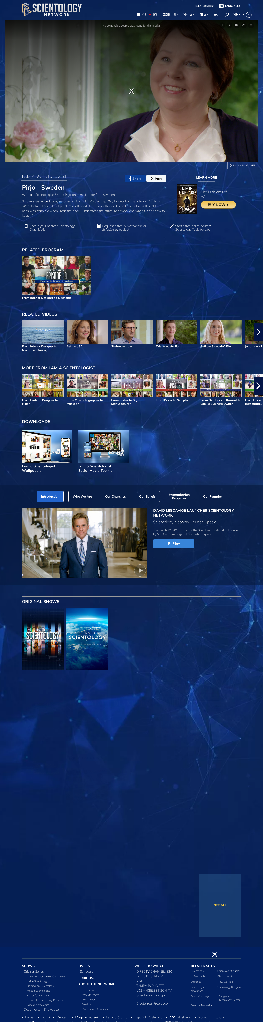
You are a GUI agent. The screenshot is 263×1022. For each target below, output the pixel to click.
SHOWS (188, 14)
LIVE (154, 14)
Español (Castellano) (149, 1017)
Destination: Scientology (40, 985)
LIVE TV (84, 966)
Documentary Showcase (41, 1009)
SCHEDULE (170, 14)
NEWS (204, 14)
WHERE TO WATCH (149, 966)
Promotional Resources (95, 1009)
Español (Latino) (117, 1017)
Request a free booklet (124, 227)
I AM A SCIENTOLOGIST (44, 176)
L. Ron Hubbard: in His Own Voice (46, 976)
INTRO (141, 14)
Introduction (88, 990)
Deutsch (63, 1017)
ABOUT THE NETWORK (96, 984)
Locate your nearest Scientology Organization (52, 227)
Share (135, 178)
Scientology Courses (228, 970)
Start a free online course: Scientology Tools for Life (193, 227)
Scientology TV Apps (151, 995)
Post (156, 179)
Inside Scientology (37, 981)
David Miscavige (200, 996)
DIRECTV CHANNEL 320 (154, 971)
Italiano (220, 1017)
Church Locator (225, 976)
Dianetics (196, 981)
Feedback (87, 1004)
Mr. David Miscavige (169, 534)
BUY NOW (218, 204)
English (30, 1017)
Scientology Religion (229, 987)
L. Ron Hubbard (199, 976)
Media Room (89, 999)
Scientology (197, 970)
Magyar (203, 1017)
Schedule (86, 971)
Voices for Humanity (38, 995)
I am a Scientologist (38, 1004)
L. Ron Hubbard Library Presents (45, 1000)
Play (173, 543)
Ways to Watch (90, 994)
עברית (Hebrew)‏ (181, 1017)
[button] (258, 332)
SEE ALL (220, 905)
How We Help (225, 981)
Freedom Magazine (201, 1005)
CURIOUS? (86, 978)
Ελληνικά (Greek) (87, 1017)
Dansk (46, 1017)
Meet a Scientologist (38, 990)
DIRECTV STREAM (149, 976)
